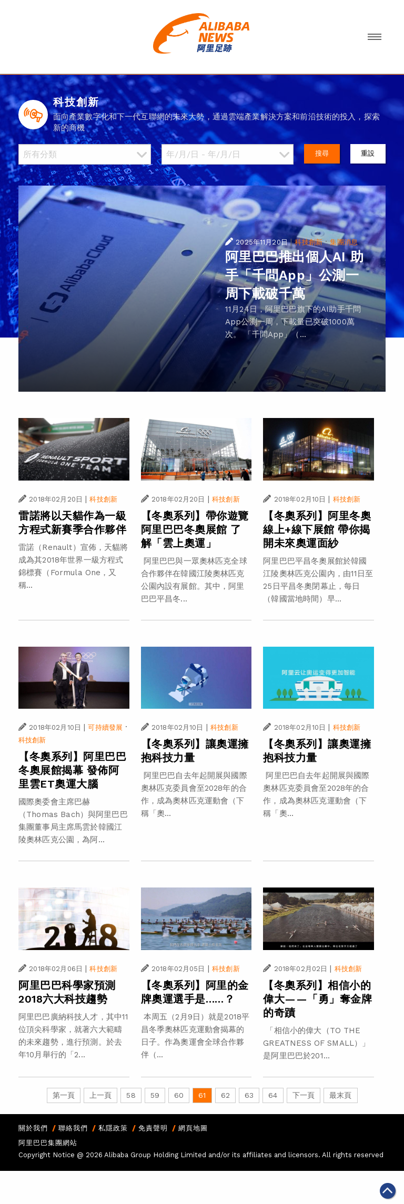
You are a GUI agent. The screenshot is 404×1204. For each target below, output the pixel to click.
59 (154, 1095)
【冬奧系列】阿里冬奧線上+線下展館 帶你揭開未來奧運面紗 (317, 529)
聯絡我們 (73, 1128)
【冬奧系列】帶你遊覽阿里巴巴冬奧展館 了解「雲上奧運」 (195, 529)
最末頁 (340, 1095)
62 (225, 1095)
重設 (368, 153)
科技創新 (308, 242)
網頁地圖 (193, 1128)
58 (130, 1095)
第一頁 (64, 1095)
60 (179, 1095)
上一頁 (100, 1095)
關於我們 (33, 1128)
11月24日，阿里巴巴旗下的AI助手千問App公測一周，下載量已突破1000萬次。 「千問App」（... (293, 321)
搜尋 (322, 153)
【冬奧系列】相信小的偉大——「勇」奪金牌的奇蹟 (317, 999)
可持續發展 (105, 727)
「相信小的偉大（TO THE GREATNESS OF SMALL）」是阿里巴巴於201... (316, 1043)
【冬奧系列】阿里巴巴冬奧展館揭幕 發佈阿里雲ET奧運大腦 (72, 770)
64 (272, 1095)
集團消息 (344, 242)
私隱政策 (113, 1128)
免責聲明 (153, 1128)
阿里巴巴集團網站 (47, 1143)
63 (249, 1095)
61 (202, 1095)
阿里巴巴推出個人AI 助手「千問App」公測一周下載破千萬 (294, 275)
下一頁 (303, 1095)
